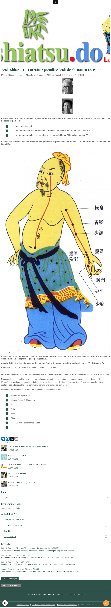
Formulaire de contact (11, 585)
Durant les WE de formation (55, 519)
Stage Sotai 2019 (55, 536)
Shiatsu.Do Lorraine (17, 455)
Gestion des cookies (87, 605)
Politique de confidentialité (67, 605)
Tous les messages (10, 579)
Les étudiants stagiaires (55, 525)
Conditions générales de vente (43, 605)
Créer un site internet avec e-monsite (40, 595)
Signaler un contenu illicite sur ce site (71, 595)
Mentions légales (23, 605)
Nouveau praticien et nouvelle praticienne (28, 446)
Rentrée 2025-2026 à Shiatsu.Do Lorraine (27, 464)
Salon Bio (55, 531)
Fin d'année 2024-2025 (18, 473)
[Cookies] (5, 603)
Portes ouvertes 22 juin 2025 (21, 482)
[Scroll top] (106, 603)
